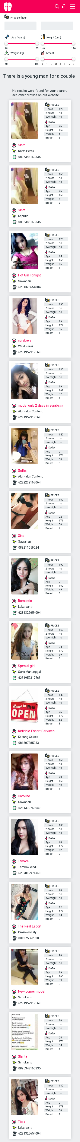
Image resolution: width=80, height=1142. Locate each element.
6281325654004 (29, 287)
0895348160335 (29, 157)
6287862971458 (29, 873)
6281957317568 (29, 352)
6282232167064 (29, 482)
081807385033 (28, 743)
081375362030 (28, 938)
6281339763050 (29, 808)
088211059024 (28, 547)
